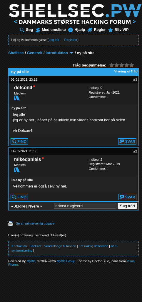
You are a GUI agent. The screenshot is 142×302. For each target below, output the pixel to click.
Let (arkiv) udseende (93, 246)
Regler (97, 29)
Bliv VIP (118, 29)
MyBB (30, 261)
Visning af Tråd (126, 71)
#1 (135, 80)
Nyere (34, 206)
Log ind (54, 40)
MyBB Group (66, 261)
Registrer (71, 40)
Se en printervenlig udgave (35, 223)
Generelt (35, 53)
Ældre (19, 206)
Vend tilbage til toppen (60, 246)
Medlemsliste (51, 29)
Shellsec (16, 53)
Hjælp (76, 29)
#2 (135, 151)
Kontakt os (19, 246)
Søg (26, 29)
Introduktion (57, 53)
